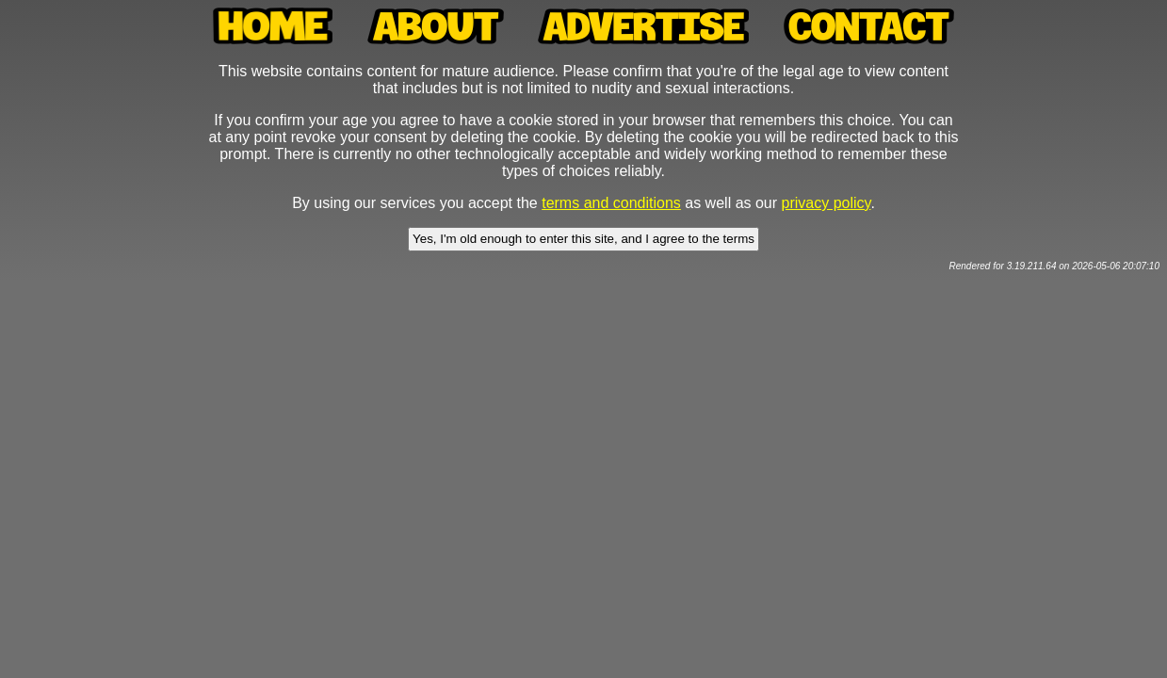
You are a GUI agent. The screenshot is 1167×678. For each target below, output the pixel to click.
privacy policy (826, 203)
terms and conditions (611, 203)
